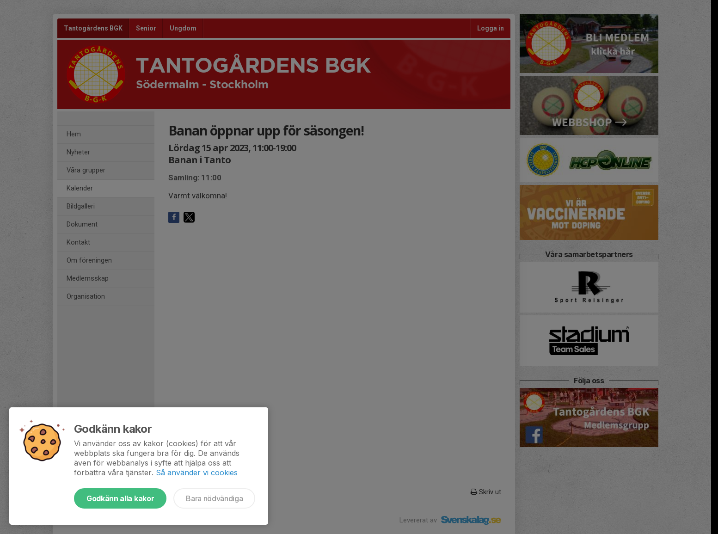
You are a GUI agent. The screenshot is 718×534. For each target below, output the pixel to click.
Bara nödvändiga (214, 498)
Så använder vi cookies (197, 472)
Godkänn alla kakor (120, 498)
